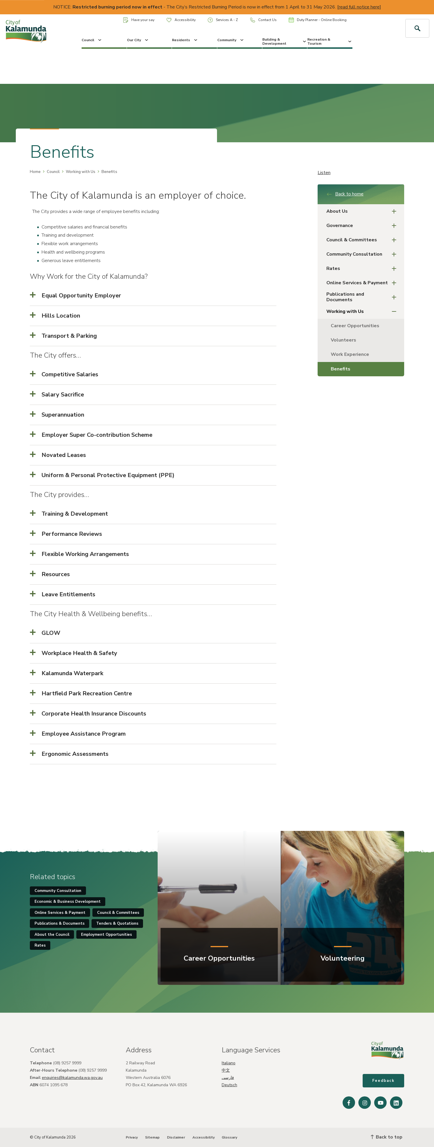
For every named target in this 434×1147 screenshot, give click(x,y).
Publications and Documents (363, 297)
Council (92, 40)
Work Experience (350, 354)
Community (230, 40)
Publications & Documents (60, 923)
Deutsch (229, 1085)
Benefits (340, 369)
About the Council (52, 934)
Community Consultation (363, 254)
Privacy (132, 1137)
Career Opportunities (355, 326)
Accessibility (181, 20)
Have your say (138, 20)
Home (35, 171)
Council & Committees (363, 240)
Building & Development (284, 41)
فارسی (228, 1077)
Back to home (345, 194)
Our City (138, 40)
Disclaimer (176, 1137)
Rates (363, 268)
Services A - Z (223, 20)
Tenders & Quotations (117, 923)
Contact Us (263, 20)
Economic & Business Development (68, 901)
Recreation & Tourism (329, 41)
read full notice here (359, 7)
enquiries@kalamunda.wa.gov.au (72, 1077)
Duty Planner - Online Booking (318, 19)
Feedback (383, 1080)
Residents (185, 40)
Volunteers (343, 340)
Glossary (229, 1137)
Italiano (228, 1063)
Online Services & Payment (363, 283)
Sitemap (152, 1137)
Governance (363, 225)
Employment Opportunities (106, 934)
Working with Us (80, 171)
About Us (363, 211)
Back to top (386, 1137)
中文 (226, 1070)
